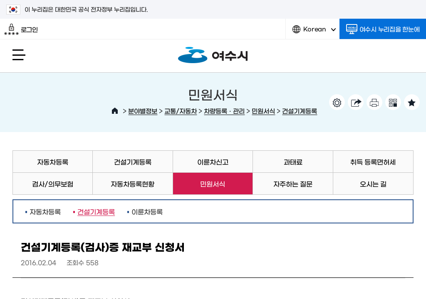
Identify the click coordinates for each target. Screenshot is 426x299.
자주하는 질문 (292, 183)
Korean (314, 32)
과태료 (293, 161)
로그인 (21, 29)
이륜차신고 (212, 161)
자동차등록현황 (132, 183)
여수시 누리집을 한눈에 (383, 29)
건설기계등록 (299, 111)
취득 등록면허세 (373, 161)
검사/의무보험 (52, 183)
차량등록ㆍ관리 (224, 111)
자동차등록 (52, 161)
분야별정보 (142, 111)
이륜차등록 (147, 211)
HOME (115, 111)
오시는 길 (373, 183)
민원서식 (263, 111)
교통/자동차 (180, 111)
